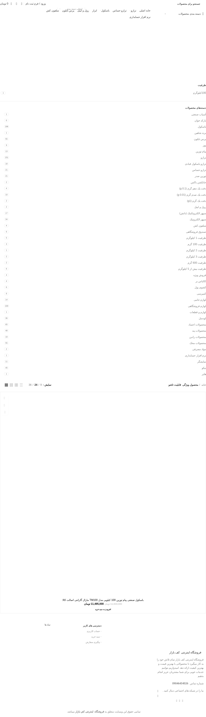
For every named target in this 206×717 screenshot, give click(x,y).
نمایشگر (201, 361)
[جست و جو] (126, 3)
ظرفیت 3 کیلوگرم (196, 256)
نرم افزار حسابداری (195, 355)
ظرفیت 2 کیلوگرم (196, 250)
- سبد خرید (96, 636)
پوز (204, 145)
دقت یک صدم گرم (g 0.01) (191, 194)
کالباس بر (201, 281)
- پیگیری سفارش (93, 642)
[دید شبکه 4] (6, 385)
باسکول (202, 126)
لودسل (202, 318)
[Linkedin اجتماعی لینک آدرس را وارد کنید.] (179, 700)
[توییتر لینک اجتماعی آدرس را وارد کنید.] (157, 695)
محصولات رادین (197, 337)
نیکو (204, 368)
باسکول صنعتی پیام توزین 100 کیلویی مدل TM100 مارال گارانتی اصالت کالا (103, 600)
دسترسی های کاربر (87, 625)
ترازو (203, 157)
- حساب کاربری (94, 631)
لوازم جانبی (200, 299)
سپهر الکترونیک (198, 219)
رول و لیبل (200, 207)
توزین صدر (200, 176)
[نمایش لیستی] (21, 384)
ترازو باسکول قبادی (195, 164)
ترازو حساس (199, 170)
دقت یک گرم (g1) (196, 201)
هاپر (204, 374)
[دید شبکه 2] (16, 385)
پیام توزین (201, 151)
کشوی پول (200, 287)
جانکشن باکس (198, 182)
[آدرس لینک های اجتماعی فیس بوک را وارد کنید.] (157, 691)
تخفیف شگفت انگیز (11, 14)
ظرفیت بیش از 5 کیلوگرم (192, 269)
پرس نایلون (200, 139)
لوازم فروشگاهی (197, 306)
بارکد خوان (200, 120)
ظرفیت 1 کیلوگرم (196, 238)
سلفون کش (199, 225)
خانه (203, 384)
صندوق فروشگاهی (196, 231)
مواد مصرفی (199, 349)
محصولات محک (198, 343)
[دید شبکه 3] (11, 385)
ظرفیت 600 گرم (197, 262)
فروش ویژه (199, 275)
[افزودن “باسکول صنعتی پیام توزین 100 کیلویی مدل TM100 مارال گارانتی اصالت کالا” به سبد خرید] (103, 609)
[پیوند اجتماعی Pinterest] (182, 700)
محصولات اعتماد (197, 324)
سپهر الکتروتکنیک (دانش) (192, 213)
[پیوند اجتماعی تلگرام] (176, 700)
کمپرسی (201, 293)
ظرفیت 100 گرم (197, 244)
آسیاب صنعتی (198, 114)
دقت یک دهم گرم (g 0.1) (192, 188)
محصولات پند (199, 330)
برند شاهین (200, 133)
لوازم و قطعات (198, 312)
